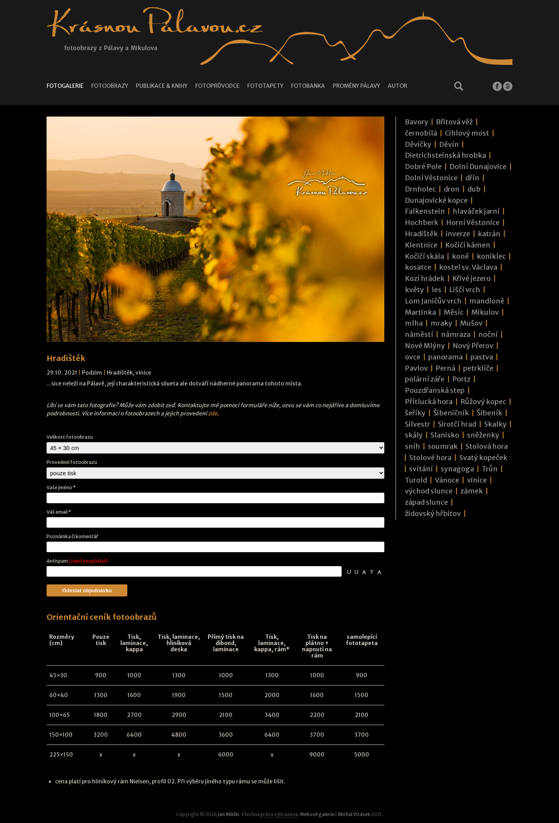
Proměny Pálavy (356, 85)
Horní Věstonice (473, 222)
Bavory (416, 121)
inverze (458, 233)
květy (414, 289)
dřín (472, 177)
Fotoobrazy (109, 85)
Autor (397, 85)
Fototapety (265, 85)
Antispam (77, 561)
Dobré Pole (423, 166)
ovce (412, 356)
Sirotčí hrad (457, 424)
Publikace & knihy (161, 85)
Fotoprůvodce (217, 85)
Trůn (490, 468)
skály (414, 435)
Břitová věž (454, 121)
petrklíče (478, 368)
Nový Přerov (473, 345)
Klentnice (421, 245)
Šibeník (489, 412)
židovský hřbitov (433, 513)
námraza (455, 334)
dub (474, 189)
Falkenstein (425, 211)
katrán (489, 233)
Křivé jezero (471, 278)
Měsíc (454, 312)
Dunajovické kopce (436, 200)
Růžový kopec (483, 401)
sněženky (483, 435)
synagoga (457, 468)
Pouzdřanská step (435, 390)
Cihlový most (467, 133)
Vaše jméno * (61, 487)
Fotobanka (308, 85)
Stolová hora (486, 446)
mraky (441, 323)
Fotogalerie (65, 85)
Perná (445, 368)
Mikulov (485, 312)
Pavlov (416, 368)
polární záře (424, 379)
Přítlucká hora (429, 401)
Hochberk (421, 222)
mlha (414, 323)
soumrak (443, 446)
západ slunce (426, 502)
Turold (416, 480)
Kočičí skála (424, 256)
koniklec (491, 256)
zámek (471, 490)
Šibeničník (451, 412)
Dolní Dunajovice (478, 166)
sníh (412, 446)
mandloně (486, 300)
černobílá (421, 133)
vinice (143, 372)
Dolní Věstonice (431, 177)
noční (488, 334)
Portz (461, 379)
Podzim (92, 372)
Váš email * (59, 512)
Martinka (420, 312)
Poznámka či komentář (72, 536)
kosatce (418, 267)
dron (452, 189)
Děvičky (418, 144)
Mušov (471, 323)
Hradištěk (120, 372)
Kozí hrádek (424, 278)
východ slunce (429, 490)
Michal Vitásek (354, 814)
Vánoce (447, 480)
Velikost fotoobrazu (70, 437)
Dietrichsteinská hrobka (445, 155)
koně (460, 256)
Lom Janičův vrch (433, 300)
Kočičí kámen (467, 245)
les (436, 289)
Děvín (449, 144)
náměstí (419, 334)
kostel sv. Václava (468, 267)
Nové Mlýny (425, 345)
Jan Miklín (228, 814)
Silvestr (417, 424)
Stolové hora (430, 457)
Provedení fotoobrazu (72, 462)
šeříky (415, 412)
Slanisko (445, 435)
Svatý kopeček (483, 457)
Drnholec (420, 189)
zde (212, 413)
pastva (481, 356)
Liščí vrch (464, 289)
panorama (445, 356)
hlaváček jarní (476, 211)
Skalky (495, 424)
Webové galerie (317, 814)
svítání (421, 468)
